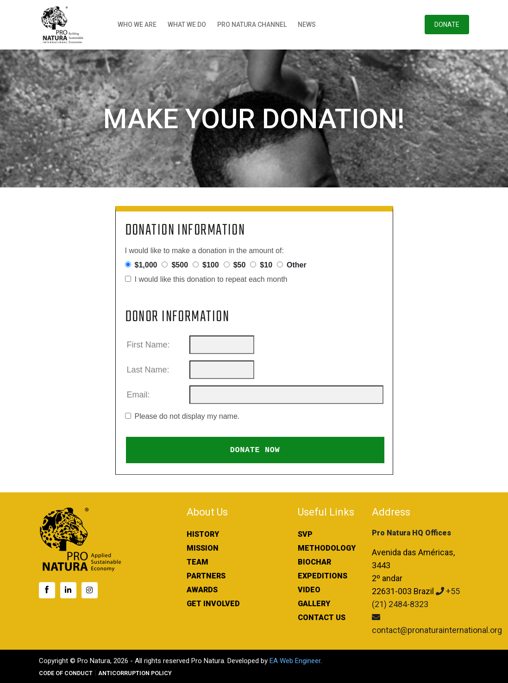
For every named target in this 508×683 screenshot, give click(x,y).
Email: (139, 394)
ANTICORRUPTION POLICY (135, 673)
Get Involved (213, 603)
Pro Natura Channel (252, 24)
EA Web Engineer (295, 661)
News (307, 24)
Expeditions (322, 575)
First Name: (149, 344)
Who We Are (137, 24)
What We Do (187, 24)
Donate (446, 24)
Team (197, 562)
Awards (202, 589)
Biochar (314, 562)
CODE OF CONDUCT (66, 673)
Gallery (314, 603)
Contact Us (321, 617)
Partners (206, 575)
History (203, 534)
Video (309, 589)
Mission (203, 548)
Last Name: (149, 369)
